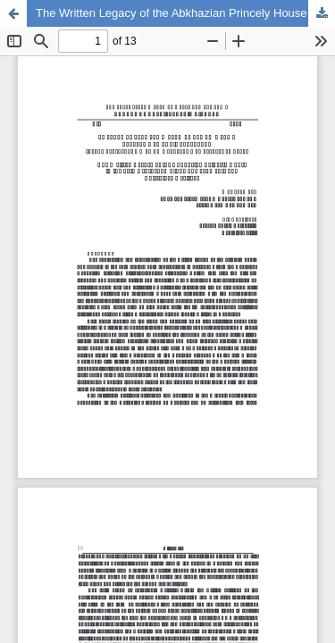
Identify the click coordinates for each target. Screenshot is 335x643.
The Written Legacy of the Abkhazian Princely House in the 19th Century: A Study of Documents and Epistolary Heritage (185, 13)
